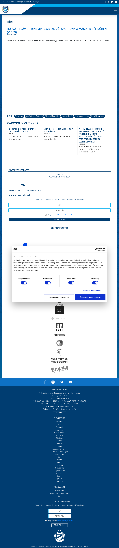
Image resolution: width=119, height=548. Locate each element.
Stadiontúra (59, 454)
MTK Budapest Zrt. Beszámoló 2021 (59, 407)
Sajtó (60, 457)
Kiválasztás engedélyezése (59, 297)
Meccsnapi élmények (59, 449)
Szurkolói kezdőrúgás (59, 452)
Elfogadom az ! (60, 215)
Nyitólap (59, 422)
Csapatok (59, 427)
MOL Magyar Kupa (82, 116)
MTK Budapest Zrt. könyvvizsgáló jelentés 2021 (60, 409)
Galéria (59, 446)
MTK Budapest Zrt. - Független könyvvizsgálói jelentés (59, 393)
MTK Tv (59, 462)
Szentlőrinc (19, 116)
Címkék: (10, 116)
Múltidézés (60, 435)
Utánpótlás (59, 465)
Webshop (59, 473)
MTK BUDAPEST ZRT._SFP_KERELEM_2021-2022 (59, 404)
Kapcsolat (59, 481)
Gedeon (59, 444)
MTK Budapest (59, 433)
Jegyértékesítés (60, 471)
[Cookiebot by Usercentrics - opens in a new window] (96, 249)
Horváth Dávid (67, 116)
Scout (59, 460)
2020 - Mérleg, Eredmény (59, 398)
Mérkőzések (59, 430)
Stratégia (59, 438)
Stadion (59, 476)
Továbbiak (59, 413)
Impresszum (59, 491)
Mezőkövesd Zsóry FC (34, 116)
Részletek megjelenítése (92, 290)
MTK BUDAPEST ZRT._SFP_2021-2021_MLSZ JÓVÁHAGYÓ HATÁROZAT (59, 401)
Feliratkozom (59, 219)
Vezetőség (59, 441)
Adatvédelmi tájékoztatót (65, 215)
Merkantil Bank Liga (52, 116)
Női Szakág (59, 468)
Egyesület (59, 479)
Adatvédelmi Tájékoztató (59, 493)
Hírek (59, 425)
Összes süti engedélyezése (90, 297)
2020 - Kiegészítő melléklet (59, 396)
